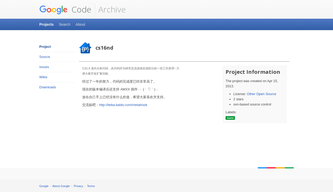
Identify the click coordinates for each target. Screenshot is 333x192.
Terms (91, 186)
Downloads (47, 87)
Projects (46, 24)
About (80, 24)
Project (45, 47)
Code (65, 9)
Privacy (78, 186)
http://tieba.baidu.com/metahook (123, 105)
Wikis (43, 77)
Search (64, 24)
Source (44, 57)
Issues (44, 67)
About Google (61, 186)
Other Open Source (261, 94)
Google (43, 186)
